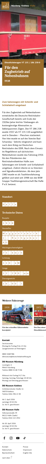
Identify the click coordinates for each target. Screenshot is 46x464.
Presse (25, 447)
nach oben (6, 458)
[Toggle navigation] (43, 5)
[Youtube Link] (18, 438)
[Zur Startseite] (5, 6)
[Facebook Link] (4, 438)
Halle (32, 5)
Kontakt (5, 447)
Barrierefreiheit (8, 453)
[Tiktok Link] (24, 438)
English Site (27, 453)
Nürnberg (15, 5)
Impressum (27, 450)
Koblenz (25, 5)
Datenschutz (7, 450)
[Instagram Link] (11, 438)
